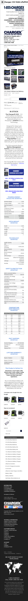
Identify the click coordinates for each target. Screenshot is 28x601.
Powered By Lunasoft (9, 514)
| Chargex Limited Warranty (10, 530)
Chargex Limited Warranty (9, 553)
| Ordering (6, 533)
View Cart (7, 433)
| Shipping (6, 534)
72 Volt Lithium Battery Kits (11, 449)
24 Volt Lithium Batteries (11, 439)
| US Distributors (8, 488)
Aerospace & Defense (9, 494)
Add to (21, 103)
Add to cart (22, 99)
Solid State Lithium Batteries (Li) (12, 478)
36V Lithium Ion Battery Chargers (13, 456)
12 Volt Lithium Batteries (11, 437)
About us (6, 531)
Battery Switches (9, 475)
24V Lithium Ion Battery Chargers (13, 454)
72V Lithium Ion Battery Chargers (13, 461)
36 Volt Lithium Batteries (11, 442)
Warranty (22, 363)
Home (5, 551)
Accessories (8, 468)
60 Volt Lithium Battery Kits (11, 447)
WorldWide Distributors (9, 491)
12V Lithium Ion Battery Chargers (13, 451)
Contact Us (7, 539)
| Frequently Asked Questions (11, 524)
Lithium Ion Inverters (10, 463)
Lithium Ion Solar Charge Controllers (13, 471)
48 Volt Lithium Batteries (11, 444)
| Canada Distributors (9, 489)
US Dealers (9, 551)
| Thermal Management (9, 525)
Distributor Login (8, 486)
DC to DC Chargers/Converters (12, 466)
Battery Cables (8, 473)
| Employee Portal (8, 546)
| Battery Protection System (10, 521)
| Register (6, 545)
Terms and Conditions (9, 536)
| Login (5, 543)
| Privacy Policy (7, 537)
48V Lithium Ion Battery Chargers (13, 459)
